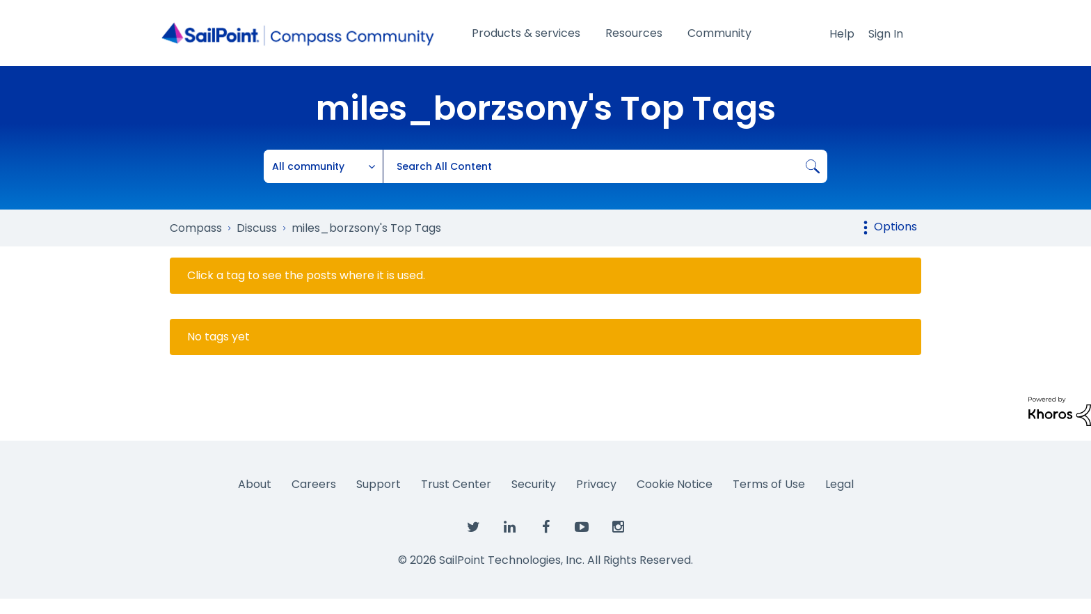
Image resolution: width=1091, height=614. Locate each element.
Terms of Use (769, 484)
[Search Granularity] (323, 166)
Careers (314, 484)
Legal (839, 484)
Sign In (885, 34)
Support (378, 484)
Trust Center (456, 484)
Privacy (596, 484)
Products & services (526, 33)
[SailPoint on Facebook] (545, 528)
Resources (633, 33)
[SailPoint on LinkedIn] (509, 528)
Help (841, 34)
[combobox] (605, 166)
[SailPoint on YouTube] (582, 528)
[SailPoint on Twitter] (473, 528)
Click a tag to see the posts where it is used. (306, 275)
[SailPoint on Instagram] (618, 528)
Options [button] (895, 227)
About (254, 484)
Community (719, 33)
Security (533, 484)
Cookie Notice (674, 484)
